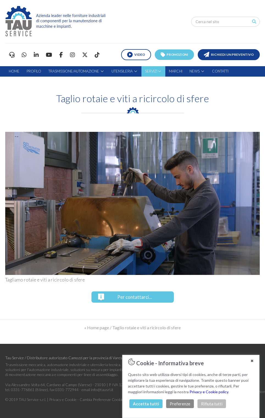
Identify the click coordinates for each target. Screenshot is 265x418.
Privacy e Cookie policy (208, 391)
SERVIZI (153, 71)
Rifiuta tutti (211, 403)
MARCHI (175, 71)
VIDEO (136, 54)
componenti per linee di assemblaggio (87, 374)
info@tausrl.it (102, 389)
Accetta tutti (146, 403)
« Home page (96, 327)
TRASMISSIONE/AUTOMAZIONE (76, 71)
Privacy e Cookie (63, 399)
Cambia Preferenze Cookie (102, 399)
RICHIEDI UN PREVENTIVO (229, 54)
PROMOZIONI (174, 54)
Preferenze (180, 403)
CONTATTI (220, 71)
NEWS (197, 71)
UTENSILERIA (124, 71)
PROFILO (34, 71)
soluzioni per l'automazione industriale (37, 369)
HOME (14, 71)
